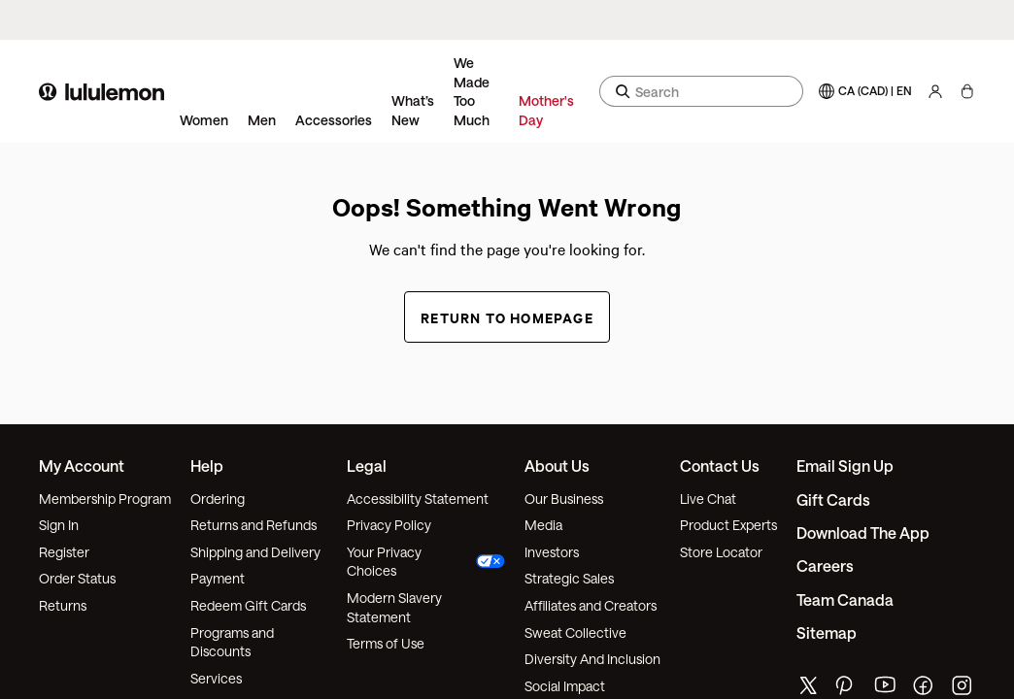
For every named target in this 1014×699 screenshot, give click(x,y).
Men (262, 120)
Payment (217, 578)
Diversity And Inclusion (592, 658)
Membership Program (105, 498)
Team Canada (845, 599)
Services (216, 678)
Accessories (333, 120)
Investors (551, 552)
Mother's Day (546, 110)
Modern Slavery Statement (394, 607)
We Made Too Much (472, 91)
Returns (62, 605)
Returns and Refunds (253, 524)
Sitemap (826, 632)
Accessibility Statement (418, 498)
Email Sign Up (845, 465)
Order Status (77, 578)
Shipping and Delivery (255, 552)
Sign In (59, 524)
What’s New (412, 110)
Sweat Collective (575, 632)
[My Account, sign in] (935, 91)
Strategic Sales (569, 578)
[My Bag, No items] (967, 91)
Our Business (563, 498)
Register (64, 552)
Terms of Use (385, 643)
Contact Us (720, 465)
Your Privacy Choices (426, 562)
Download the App (863, 532)
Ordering (217, 498)
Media (543, 524)
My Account (81, 465)
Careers (825, 565)
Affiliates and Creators (590, 605)
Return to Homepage (507, 317)
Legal (367, 465)
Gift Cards (833, 499)
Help (206, 465)
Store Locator (721, 552)
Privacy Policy (389, 524)
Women (204, 120)
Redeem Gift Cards (248, 605)
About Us (557, 465)
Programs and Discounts (232, 642)
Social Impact (564, 686)
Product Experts (728, 524)
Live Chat (708, 498)
